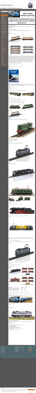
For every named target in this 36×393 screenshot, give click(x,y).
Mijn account (32, 0)
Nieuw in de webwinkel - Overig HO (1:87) (4, 27)
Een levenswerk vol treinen (4, 63)
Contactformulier (3, 349)
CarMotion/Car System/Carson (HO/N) (3, 51)
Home (2, 15)
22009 (19, 119)
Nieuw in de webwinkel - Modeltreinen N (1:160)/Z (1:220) (4, 23)
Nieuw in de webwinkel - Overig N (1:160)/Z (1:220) (4, 29)
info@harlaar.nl (17, 351)
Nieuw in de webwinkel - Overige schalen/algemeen (4, 31)
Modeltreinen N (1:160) (4, 35)
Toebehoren (4, 46)
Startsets (4, 40)
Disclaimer (2, 352)
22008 (15, 119)
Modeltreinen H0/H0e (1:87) (4, 33)
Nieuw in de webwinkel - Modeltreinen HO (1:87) (4, 20)
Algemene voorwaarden (3, 350)
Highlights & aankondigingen (4, 17)
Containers (4, 53)
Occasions (23, 349)
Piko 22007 (12, 119)
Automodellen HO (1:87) (4, 48)
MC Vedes (2, 56)
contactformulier (26, 241)
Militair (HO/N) (3, 59)
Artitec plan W (26, 90)
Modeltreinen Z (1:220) (3, 37)
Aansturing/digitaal (4, 43)
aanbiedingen (13, 66)
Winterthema (4, 61)
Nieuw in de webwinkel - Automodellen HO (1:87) (4, 25)
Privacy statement (3, 351)
